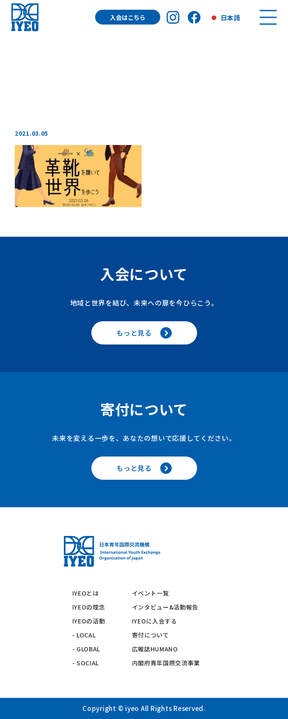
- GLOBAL (86, 649)
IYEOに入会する (158, 621)
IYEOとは (85, 593)
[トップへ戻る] (24, 17)
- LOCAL (84, 635)
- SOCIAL (85, 663)
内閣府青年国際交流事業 (166, 663)
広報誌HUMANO (155, 649)
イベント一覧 (150, 593)
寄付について (154, 635)
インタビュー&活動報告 (165, 607)
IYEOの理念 (88, 607)
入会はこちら (127, 17)
